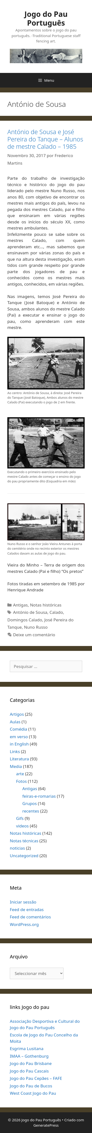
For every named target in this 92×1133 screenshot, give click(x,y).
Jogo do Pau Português (46, 18)
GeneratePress (46, 1125)
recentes (30, 811)
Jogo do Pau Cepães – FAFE (36, 1078)
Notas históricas (45, 605)
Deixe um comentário (34, 634)
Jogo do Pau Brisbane (31, 1063)
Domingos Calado (24, 620)
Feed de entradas (27, 909)
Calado (56, 612)
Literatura (19, 759)
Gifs (20, 818)
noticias (17, 848)
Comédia (18, 729)
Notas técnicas (24, 841)
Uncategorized (24, 855)
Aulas (15, 722)
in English (19, 744)
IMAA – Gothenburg (29, 1056)
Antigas (20, 605)
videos (22, 826)
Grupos (29, 803)
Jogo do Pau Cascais (29, 1071)
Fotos (21, 781)
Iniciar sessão (23, 902)
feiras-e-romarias (39, 796)
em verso (19, 736)
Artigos (17, 714)
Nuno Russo (36, 627)
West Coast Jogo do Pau (33, 1093)
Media (16, 766)
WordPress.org (24, 924)
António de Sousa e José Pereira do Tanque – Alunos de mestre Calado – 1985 (45, 139)
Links (15, 751)
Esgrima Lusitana (26, 1048)
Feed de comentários (30, 917)
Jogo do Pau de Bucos (31, 1086)
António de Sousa (30, 612)
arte (20, 773)
